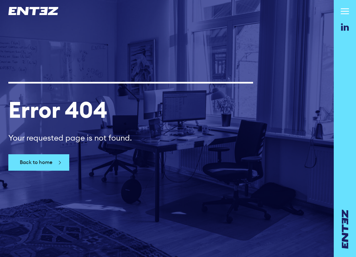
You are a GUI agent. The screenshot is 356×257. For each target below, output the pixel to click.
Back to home (41, 162)
